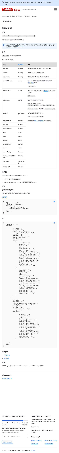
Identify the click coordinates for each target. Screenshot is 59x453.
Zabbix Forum (48, 443)
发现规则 (27, 16)
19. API (13, 16)
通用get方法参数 (39, 120)
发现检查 (6, 388)
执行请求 (4, 196)
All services (34, 443)
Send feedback (7, 442)
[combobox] (37, 9)
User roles (20, 46)
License (33, 450)
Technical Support (36, 440)
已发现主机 (7, 385)
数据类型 (20, 64)
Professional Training (50, 440)
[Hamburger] (55, 9)
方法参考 (20, 16)
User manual (5, 16)
